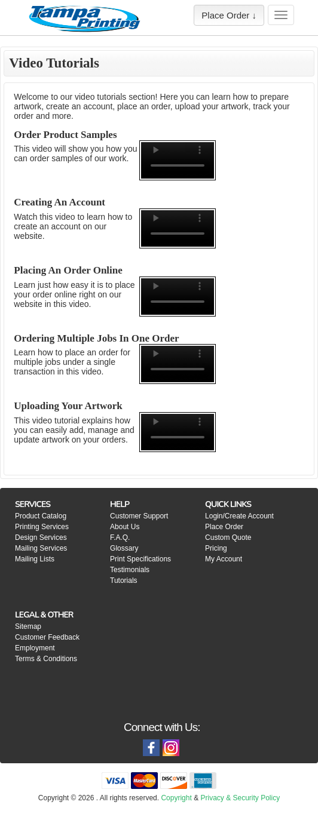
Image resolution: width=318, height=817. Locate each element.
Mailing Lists (34, 559)
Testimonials (129, 570)
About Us (124, 527)
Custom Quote (228, 537)
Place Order (224, 527)
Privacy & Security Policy (240, 798)
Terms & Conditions (46, 659)
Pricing (216, 548)
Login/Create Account (239, 516)
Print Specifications (140, 559)
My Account (223, 559)
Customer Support (139, 516)
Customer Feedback (47, 637)
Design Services (41, 537)
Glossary (124, 548)
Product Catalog (40, 516)
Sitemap (28, 626)
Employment (35, 648)
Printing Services (42, 527)
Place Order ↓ (228, 15)
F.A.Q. (120, 537)
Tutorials (123, 580)
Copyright (176, 798)
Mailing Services (41, 548)
